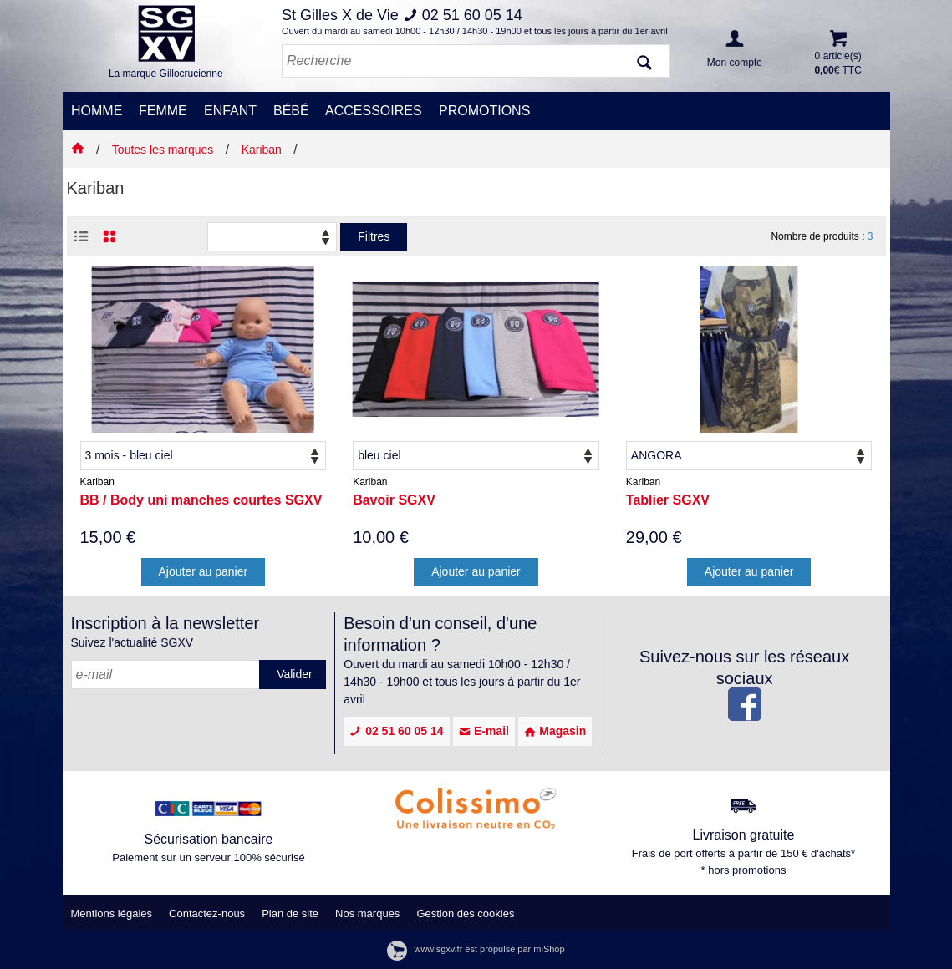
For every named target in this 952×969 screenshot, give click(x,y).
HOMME (96, 111)
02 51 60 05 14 (396, 731)
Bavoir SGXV (394, 500)
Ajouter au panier (203, 571)
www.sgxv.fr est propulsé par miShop (475, 949)
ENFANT (230, 111)
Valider (295, 674)
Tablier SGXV (668, 500)
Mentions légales (112, 913)
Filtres (373, 236)
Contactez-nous (207, 913)
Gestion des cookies (465, 913)
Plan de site (290, 913)
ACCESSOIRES (373, 111)
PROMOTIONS (484, 111)
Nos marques (367, 913)
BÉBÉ (291, 111)
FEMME (163, 111)
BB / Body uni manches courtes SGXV (201, 500)
